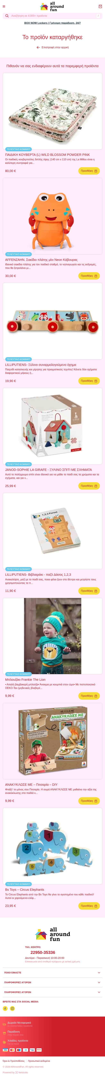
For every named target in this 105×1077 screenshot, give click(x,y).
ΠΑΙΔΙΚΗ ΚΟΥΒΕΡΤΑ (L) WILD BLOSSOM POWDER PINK (47, 154)
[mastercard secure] (39, 1050)
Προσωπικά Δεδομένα (39, 1061)
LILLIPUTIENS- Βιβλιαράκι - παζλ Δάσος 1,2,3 (38, 574)
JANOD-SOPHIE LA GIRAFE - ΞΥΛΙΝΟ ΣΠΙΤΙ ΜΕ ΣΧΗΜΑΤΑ (48, 469)
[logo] (52, 6)
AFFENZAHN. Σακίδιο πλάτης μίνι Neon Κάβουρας (41, 259)
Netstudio (21, 1072)
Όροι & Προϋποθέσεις (14, 1061)
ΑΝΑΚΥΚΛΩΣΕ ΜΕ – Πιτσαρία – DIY (31, 784)
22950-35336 (43, 952)
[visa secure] (33, 1050)
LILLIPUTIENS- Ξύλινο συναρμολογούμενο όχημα (40, 364)
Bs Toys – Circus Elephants (24, 889)
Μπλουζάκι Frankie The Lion (25, 679)
